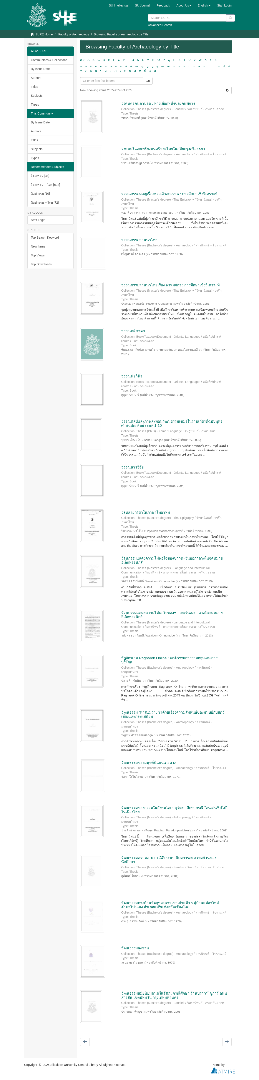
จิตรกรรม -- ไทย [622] (45, 184)
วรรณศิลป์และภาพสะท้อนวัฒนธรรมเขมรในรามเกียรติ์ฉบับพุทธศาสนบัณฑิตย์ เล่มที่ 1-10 (171, 423)
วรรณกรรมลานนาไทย (139, 240)
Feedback (163, 5)
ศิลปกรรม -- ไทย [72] (45, 202)
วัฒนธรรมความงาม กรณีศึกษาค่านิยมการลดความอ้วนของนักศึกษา (168, 860)
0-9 (82, 59)
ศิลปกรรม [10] (40, 193)
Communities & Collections (49, 60)
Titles (34, 86)
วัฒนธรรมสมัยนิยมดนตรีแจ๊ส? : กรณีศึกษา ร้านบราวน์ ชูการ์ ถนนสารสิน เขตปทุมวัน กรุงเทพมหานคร (174, 995)
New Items (38, 246)
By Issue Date (40, 69)
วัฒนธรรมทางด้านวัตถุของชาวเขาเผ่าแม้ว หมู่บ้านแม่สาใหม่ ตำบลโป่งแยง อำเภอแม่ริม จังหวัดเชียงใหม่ (170, 905)
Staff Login (38, 220)
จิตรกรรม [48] (40, 176)
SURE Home (44, 34)
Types (35, 104)
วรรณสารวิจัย (132, 467)
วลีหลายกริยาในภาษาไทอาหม (145, 512)
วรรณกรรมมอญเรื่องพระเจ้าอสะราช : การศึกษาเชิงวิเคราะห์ (169, 194)
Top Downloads (41, 264)
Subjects (37, 95)
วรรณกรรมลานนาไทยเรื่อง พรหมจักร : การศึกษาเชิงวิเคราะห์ (170, 285)
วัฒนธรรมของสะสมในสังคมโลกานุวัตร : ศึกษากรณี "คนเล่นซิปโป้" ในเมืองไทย (174, 810)
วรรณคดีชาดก (133, 331)
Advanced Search (160, 25)
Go (148, 81)
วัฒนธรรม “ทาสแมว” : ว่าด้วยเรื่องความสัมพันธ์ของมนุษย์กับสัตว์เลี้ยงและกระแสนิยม (172, 714)
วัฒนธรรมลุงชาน (135, 948)
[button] (183, 5)
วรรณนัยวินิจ (132, 376)
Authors (36, 78)
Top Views (38, 255)
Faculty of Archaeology (73, 34)
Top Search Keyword (45, 237)
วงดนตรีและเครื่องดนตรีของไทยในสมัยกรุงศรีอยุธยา (163, 149)
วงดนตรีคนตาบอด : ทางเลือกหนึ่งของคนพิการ (158, 103)
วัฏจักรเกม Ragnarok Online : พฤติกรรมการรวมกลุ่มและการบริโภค (169, 660)
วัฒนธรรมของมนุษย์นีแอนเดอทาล (148, 763)
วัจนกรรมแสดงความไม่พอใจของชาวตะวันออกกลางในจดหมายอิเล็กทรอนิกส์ (172, 560)
